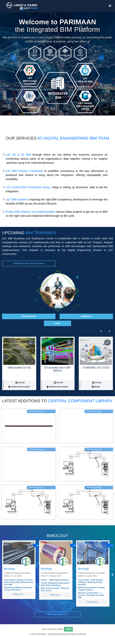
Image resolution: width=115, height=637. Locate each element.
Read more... (19, 594)
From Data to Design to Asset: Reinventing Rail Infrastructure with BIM (19, 582)
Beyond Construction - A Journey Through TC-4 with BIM (91, 595)
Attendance (29, 316)
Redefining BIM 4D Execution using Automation (18, 588)
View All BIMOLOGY (57, 614)
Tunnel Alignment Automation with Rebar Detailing (55, 584)
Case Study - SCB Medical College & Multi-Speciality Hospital (90, 582)
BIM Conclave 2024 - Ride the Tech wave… (55, 589)
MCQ (57, 323)
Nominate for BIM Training (29, 263)
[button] (13, 57)
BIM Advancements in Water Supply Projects (91, 588)
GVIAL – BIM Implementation (55, 580)
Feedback (86, 316)
